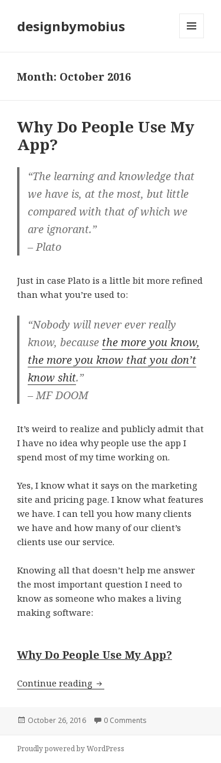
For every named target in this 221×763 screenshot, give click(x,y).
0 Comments (125, 720)
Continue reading (60, 683)
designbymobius (71, 26)
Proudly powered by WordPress (70, 749)
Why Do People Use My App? (105, 135)
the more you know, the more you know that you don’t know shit (114, 359)
